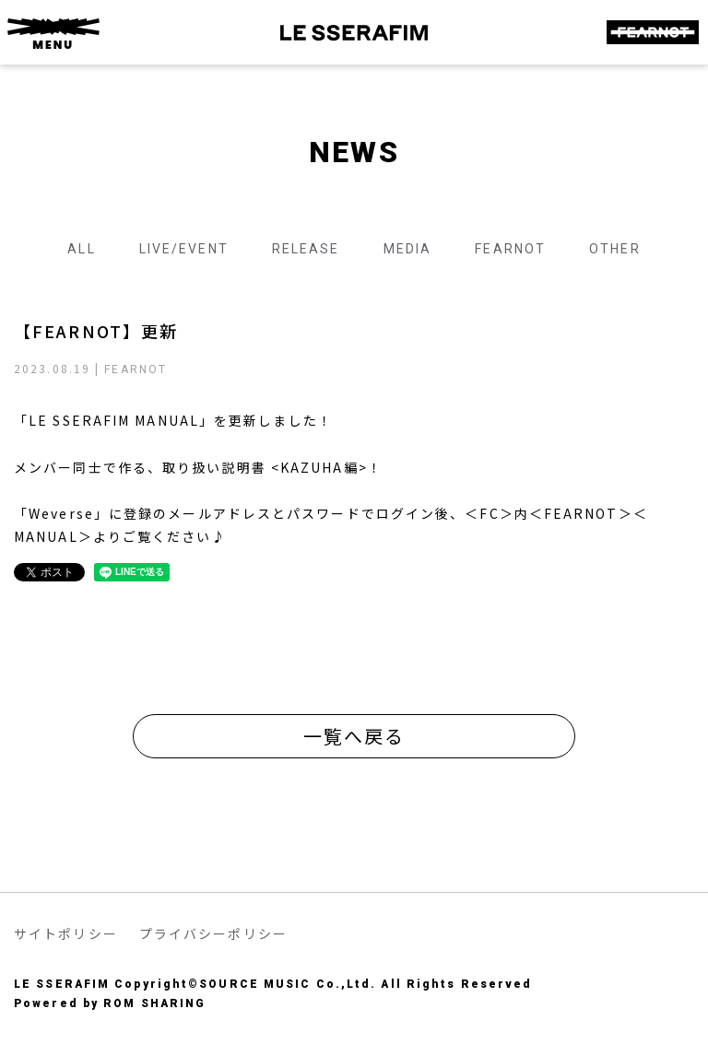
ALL (81, 248)
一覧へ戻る (354, 735)
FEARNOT (510, 248)
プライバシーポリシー (213, 933)
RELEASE (306, 248)
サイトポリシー (66, 933)
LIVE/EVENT (184, 248)
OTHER (615, 248)
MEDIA (408, 248)
